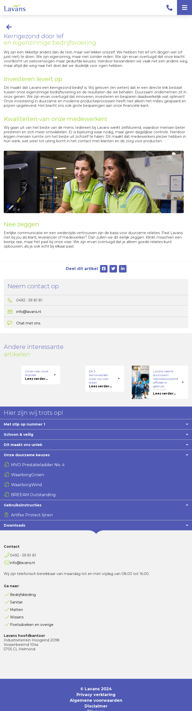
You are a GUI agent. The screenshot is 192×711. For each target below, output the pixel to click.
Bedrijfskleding (23, 583)
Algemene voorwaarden (96, 689)
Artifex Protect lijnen (32, 503)
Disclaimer (96, 695)
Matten (16, 598)
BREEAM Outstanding (33, 483)
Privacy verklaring (96, 683)
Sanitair (16, 591)
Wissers (17, 606)
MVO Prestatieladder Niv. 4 (37, 453)
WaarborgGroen (27, 463)
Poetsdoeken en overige (32, 613)
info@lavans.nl (28, 311)
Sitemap (96, 700)
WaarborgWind (26, 473)
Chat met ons (28, 323)
